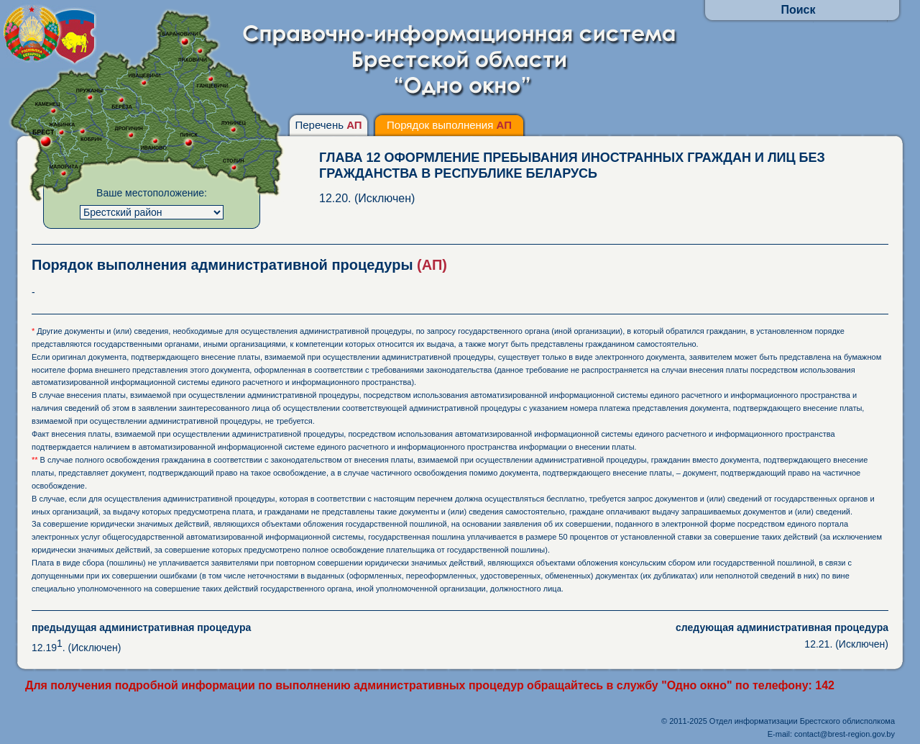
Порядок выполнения (449, 125)
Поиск (798, 10)
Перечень (328, 125)
